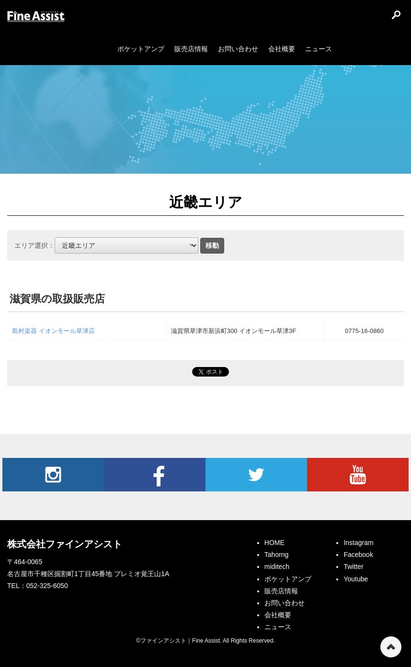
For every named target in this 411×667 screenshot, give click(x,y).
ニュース (277, 627)
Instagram (53, 474)
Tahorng (276, 554)
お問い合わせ (284, 603)
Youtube (358, 474)
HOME (274, 542)
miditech (276, 566)
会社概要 (277, 615)
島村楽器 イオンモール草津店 (53, 330)
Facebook (155, 474)
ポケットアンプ (287, 579)
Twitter (256, 474)
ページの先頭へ (390, 646)
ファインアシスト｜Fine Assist (36, 16)
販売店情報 (281, 591)
